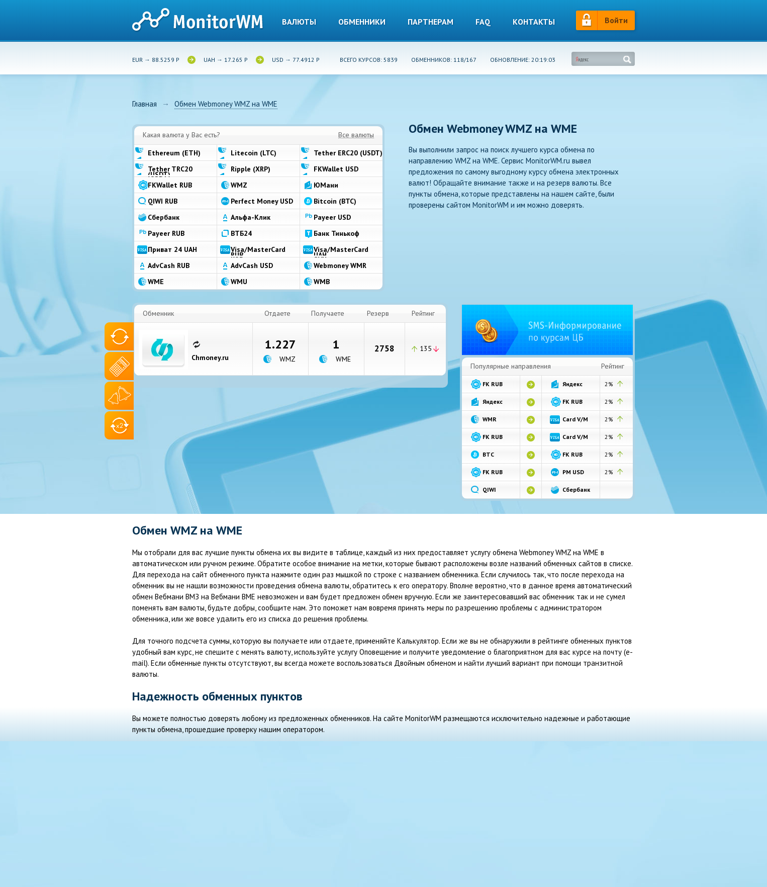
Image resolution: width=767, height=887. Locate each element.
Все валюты (356, 135)
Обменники (362, 22)
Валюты (299, 22)
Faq (483, 22)
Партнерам (430, 22)
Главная (144, 104)
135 (426, 348)
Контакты (534, 22)
